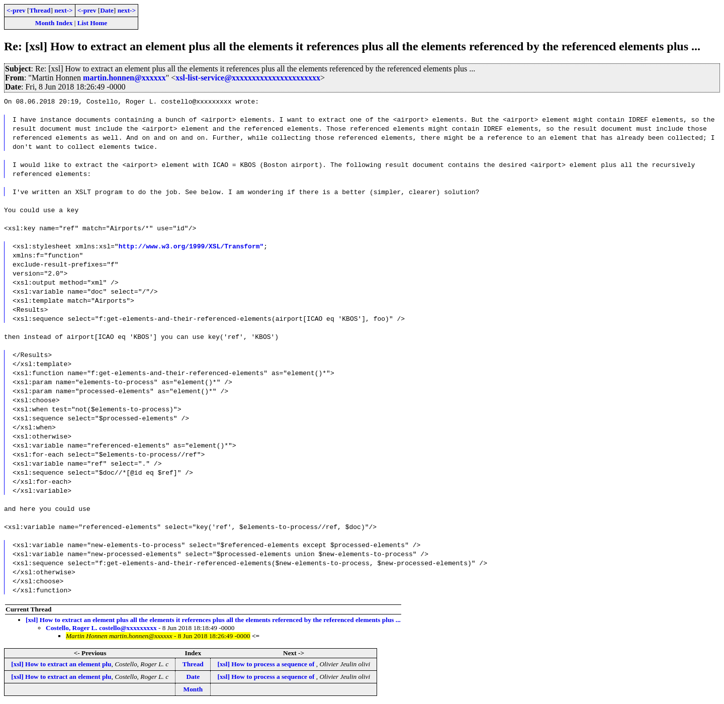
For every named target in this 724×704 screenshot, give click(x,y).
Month (193, 689)
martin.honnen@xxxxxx (124, 77)
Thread (39, 10)
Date (107, 10)
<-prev (16, 10)
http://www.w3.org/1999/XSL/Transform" (191, 245)
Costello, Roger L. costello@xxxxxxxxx (101, 628)
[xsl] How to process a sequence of (266, 664)
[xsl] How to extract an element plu (61, 664)
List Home (92, 23)
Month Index (53, 23)
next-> (63, 10)
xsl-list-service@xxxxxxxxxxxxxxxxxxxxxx (247, 77)
